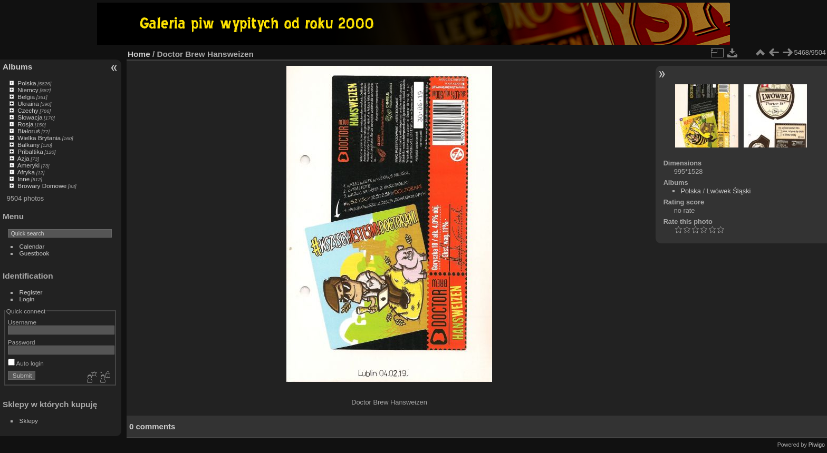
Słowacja (29, 117)
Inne (23, 178)
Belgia (26, 96)
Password (21, 342)
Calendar (32, 246)
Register (31, 292)
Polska (26, 83)
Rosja (25, 124)
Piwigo (817, 444)
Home (139, 54)
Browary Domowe (41, 185)
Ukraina (28, 103)
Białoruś (28, 130)
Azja (23, 158)
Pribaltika (30, 151)
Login (27, 299)
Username (22, 322)
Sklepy (29, 420)
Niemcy (27, 89)
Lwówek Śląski (729, 191)
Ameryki (28, 165)
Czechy (27, 110)
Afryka (26, 172)
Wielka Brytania (39, 137)
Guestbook (35, 253)
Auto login (26, 363)
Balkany (28, 144)
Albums (17, 66)
